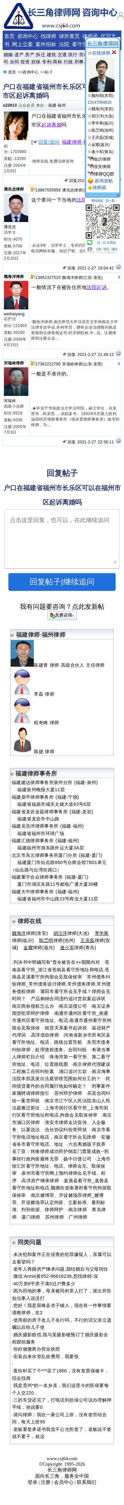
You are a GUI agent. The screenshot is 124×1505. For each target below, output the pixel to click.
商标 (57, 61)
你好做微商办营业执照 (36, 1349)
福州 (62, 105)
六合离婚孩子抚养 (87, 1144)
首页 (9, 36)
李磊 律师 (35, 694)
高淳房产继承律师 (40, 1180)
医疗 (73, 54)
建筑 (51, 54)
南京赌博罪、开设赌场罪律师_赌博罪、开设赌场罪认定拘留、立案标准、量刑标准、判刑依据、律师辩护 (58, 1202)
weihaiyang (14, 314)
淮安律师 (102, 166)
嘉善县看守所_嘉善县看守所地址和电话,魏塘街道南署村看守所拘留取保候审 (62, 1188)
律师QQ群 (104, 174)
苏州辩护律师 (68, 1093)
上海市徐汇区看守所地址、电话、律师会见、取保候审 (61, 1166)
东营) (98, 364)
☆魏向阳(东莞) (101, 93)
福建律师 (72, 142)
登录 (32, 1482)
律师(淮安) (30, 933)
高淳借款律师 (45, 1035)
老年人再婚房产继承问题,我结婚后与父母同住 (60, 1269)
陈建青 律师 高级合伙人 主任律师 (58, 665)
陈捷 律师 (35, 751)
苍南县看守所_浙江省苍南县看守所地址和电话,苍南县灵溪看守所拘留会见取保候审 (61, 969)
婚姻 (8, 54)
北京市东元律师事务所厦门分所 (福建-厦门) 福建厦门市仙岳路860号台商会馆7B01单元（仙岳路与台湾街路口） (58, 862)
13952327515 (48, 277)
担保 (36, 61)
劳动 (84, 54)
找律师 (48, 36)
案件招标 (45, 44)
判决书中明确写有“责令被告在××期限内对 (56, 962)
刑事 (79, 61)
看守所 (80, 44)
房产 (29, 54)
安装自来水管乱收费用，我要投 (46, 1356)
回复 (70, 180)
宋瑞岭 (10, 401)
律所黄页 (69, 36)
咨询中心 (27, 36)
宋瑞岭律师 (14, 363)
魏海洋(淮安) (102, 109)
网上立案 (22, 44)
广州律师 (78, 1217)
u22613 (10, 105)
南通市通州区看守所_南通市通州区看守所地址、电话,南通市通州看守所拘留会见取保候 (62, 1020)
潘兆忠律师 (14, 189)
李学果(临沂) (102, 123)
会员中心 (64, 1482)
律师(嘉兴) (39, 947)
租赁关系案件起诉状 (66, 1027)
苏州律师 (54, 1217)
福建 (52, 105)
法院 (64, 44)
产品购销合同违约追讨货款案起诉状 (68, 998)
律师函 (90, 36)
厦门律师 (30, 1217)
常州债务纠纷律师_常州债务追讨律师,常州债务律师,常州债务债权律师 (61, 984)
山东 (88, 364)
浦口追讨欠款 (73, 1071)
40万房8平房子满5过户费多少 (44, 1283)
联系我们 (86, 1482)
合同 (14, 61)
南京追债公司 (73, 1006)
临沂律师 (102, 159)
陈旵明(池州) (102, 130)
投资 (25, 61)
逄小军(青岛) (102, 152)
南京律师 (77, 1209)
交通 (62, 54)
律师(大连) (71, 933)
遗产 (19, 54)
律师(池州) (57, 940)
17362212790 (48, 364)
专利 (46, 61)
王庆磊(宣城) (102, 137)
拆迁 (40, 54)
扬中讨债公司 (77, 1158)
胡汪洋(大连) (102, 116)
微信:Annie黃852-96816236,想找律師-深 (55, 1276)
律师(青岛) (78, 947)
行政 (68, 61)
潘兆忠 (10, 227)
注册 (45, 1482)
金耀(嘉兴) (100, 144)
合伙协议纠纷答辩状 (66, 1129)
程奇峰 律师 (37, 722)
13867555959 (48, 190)
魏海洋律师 (14, 276)
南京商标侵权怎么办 (33, 1006)
